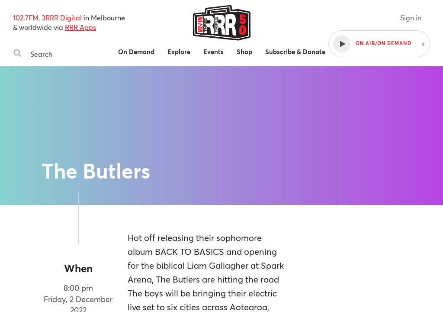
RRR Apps (80, 27)
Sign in (410, 17)
